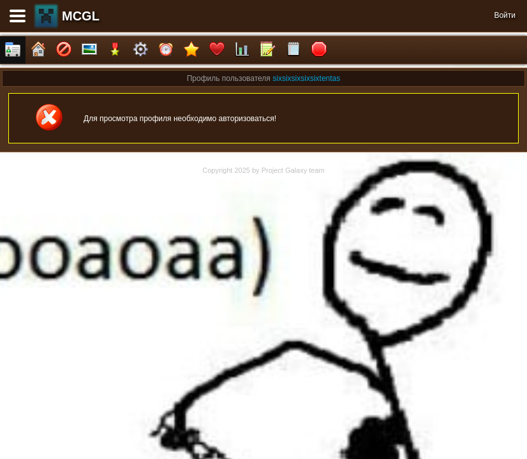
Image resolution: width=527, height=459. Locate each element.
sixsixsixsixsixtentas (306, 78)
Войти (505, 15)
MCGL (81, 16)
